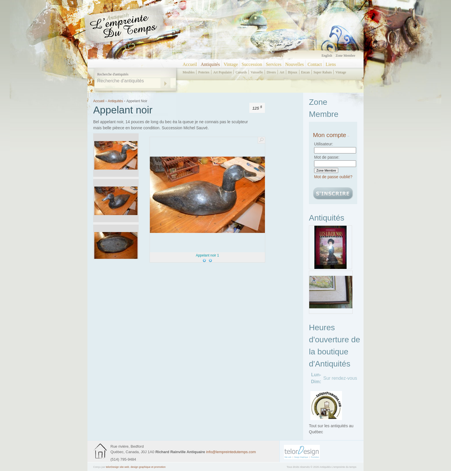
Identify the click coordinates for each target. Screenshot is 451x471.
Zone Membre (345, 56)
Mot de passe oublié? (333, 176)
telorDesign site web (117, 467)
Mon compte (331, 135)
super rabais (323, 72)
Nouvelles (294, 64)
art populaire (222, 72)
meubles (188, 72)
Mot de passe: (326, 157)
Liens (331, 64)
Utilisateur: (323, 144)
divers (271, 72)
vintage (340, 72)
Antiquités (210, 64)
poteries (203, 72)
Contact (314, 64)
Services (273, 64)
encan (305, 72)
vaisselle (257, 72)
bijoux (292, 72)
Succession (252, 64)
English (327, 56)
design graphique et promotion (148, 467)
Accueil (190, 64)
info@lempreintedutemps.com (231, 452)
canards (241, 72)
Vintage (230, 64)
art (282, 72)
